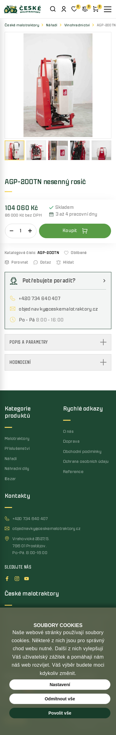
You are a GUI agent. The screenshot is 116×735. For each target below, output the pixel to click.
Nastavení (59, 684)
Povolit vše (60, 713)
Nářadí (52, 25)
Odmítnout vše (60, 698)
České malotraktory (22, 25)
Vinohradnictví (77, 25)
